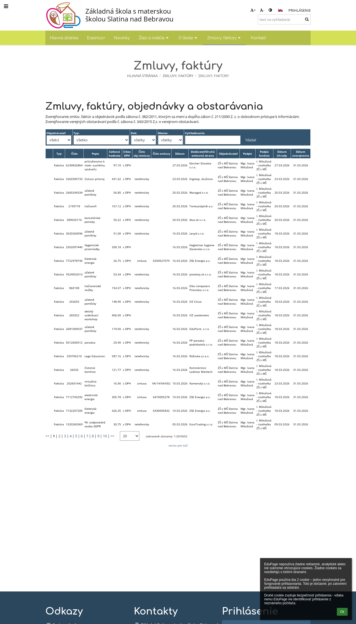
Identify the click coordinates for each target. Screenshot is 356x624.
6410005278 (161, 397)
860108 (74, 288)
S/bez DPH (127, 153)
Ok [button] (342, 612)
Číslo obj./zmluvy (142, 153)
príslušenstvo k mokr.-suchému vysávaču (95, 165)
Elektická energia (91, 261)
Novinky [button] (122, 37)
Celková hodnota (114, 153)
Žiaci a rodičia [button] (154, 37)
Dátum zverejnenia (300, 153)
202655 (74, 302)
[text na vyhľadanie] (284, 19)
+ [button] (253, 10)
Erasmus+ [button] (96, 37)
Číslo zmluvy (161, 154)
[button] (280, 10)
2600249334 (74, 192)
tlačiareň (91, 206)
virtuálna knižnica (91, 383)
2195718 (74, 206)
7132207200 (74, 411)
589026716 (74, 220)
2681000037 (74, 329)
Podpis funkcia (264, 153)
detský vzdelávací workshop (91, 315)
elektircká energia (91, 397)
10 (105, 435)
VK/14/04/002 (161, 383)
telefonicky (142, 179)
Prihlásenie (299, 10)
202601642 (74, 383)
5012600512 (74, 342)
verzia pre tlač (178, 445)
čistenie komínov (90, 370)
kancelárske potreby (92, 220)
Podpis (247, 154)
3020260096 (74, 233)
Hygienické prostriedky (92, 247)
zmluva (142, 261)
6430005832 (161, 411)
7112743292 (74, 397)
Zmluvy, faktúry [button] (224, 37)
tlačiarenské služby (93, 288)
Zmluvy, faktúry (213, 75)
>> (112, 435)
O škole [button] (188, 37)
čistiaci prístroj (95, 179)
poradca (90, 342)
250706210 (74, 356)
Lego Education (95, 356)
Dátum (180, 154)
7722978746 (74, 261)
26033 (74, 370)
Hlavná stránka (142, 75)
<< (47, 435)
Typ (58, 154)
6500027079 (161, 261)
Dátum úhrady (282, 153)
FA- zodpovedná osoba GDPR (95, 424)
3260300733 (74, 179)
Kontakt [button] (258, 37)
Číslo (74, 154)
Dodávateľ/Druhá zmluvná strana (203, 153)
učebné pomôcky (90, 192)
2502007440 (74, 247)
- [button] (262, 10)
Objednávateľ (228, 154)
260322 (74, 315)
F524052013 (74, 274)
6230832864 (74, 165)
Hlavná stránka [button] (64, 37)
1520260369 (74, 424)
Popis (95, 154)
